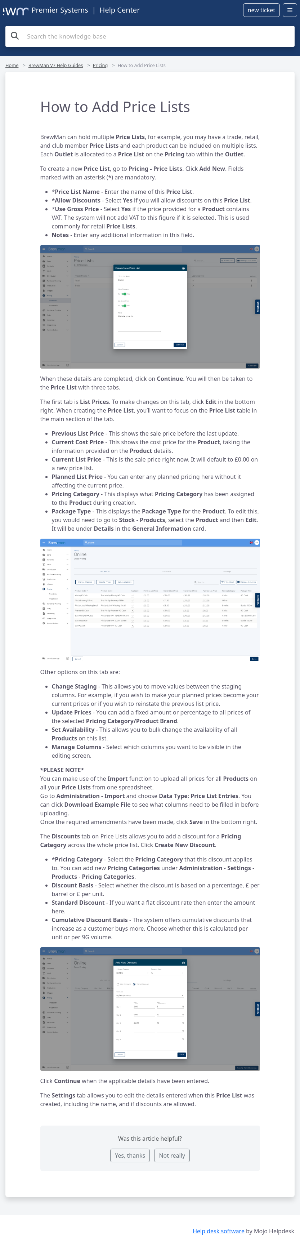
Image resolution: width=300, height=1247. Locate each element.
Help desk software (219, 1231)
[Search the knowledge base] (150, 36)
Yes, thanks (130, 1155)
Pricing (100, 65)
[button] (150, 306)
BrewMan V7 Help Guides (55, 65)
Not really (172, 1155)
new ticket (261, 10)
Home (11, 65)
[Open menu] (290, 10)
